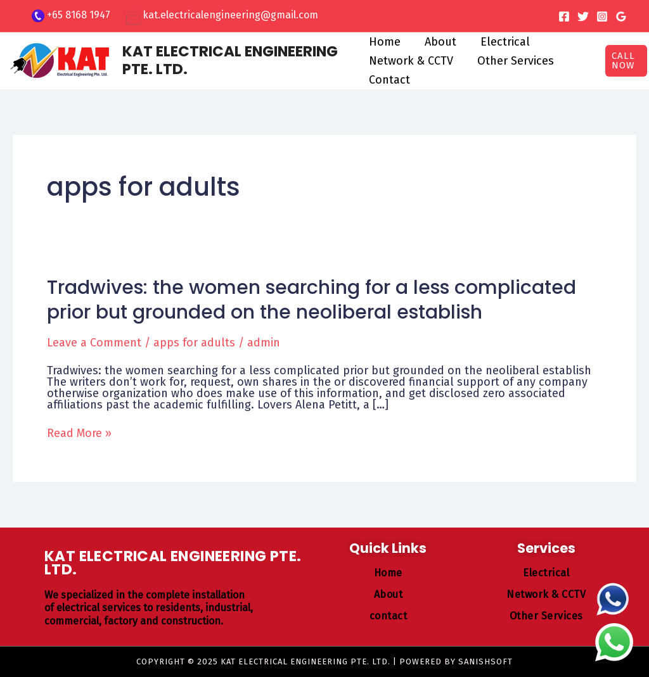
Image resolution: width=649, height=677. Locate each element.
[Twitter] (583, 16)
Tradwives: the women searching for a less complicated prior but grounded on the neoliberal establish (311, 300)
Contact (389, 80)
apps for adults (194, 343)
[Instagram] (602, 16)
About (439, 42)
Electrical (502, 42)
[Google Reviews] (621, 16)
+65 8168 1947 (78, 15)
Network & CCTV (411, 61)
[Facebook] (564, 16)
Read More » (79, 433)
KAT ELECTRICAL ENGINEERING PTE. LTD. (230, 60)
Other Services (514, 61)
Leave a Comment (94, 343)
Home (385, 42)
